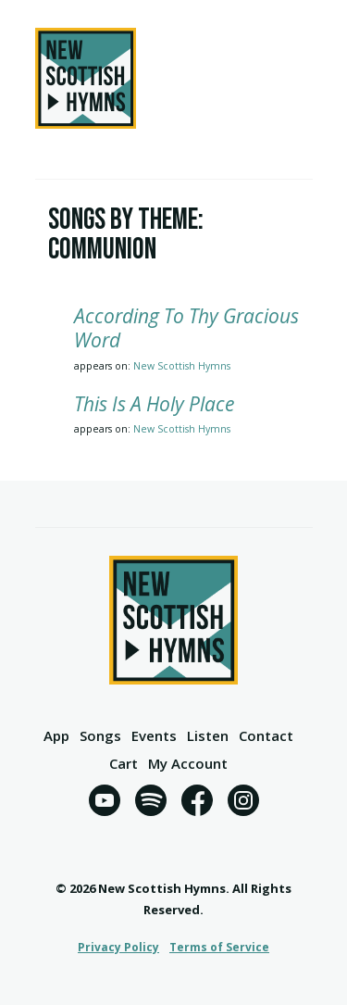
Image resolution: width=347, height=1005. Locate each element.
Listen (208, 737)
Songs (100, 737)
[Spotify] (151, 804)
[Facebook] (197, 804)
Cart (123, 765)
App (56, 737)
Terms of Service (219, 947)
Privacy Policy (118, 947)
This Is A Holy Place (154, 404)
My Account (188, 765)
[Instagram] (243, 804)
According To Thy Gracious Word (186, 328)
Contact (266, 737)
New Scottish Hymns (181, 365)
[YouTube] (104, 804)
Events (154, 737)
